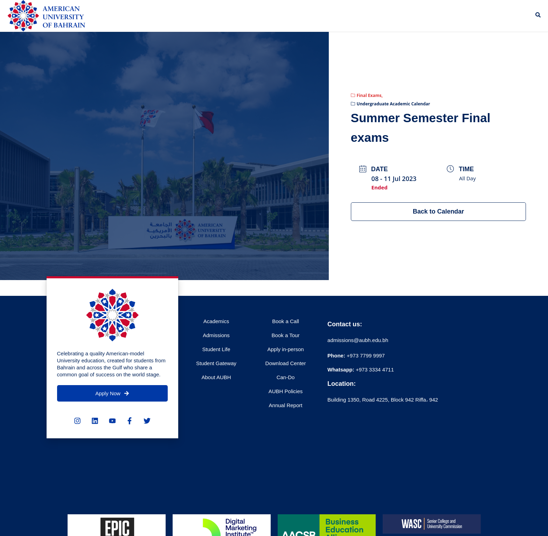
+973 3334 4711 (374, 370)
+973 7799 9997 (356, 356)
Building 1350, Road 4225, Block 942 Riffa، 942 (382, 400)
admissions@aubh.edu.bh (357, 340)
